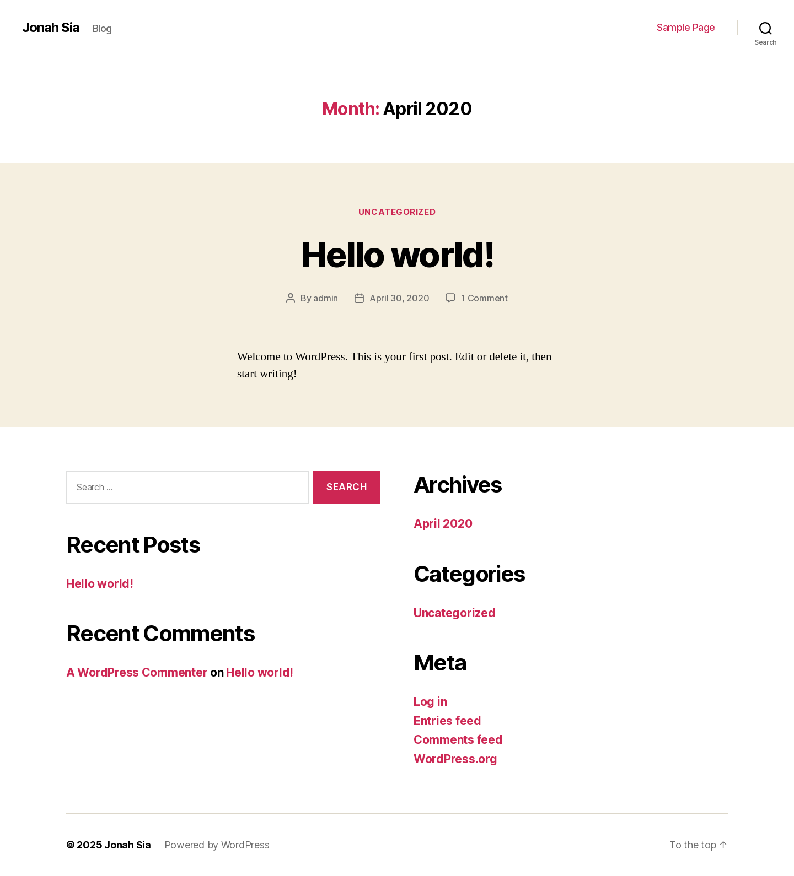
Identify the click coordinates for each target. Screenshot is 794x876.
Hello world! (397, 254)
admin (325, 298)
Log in (430, 702)
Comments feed (458, 740)
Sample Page (686, 27)
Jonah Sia (50, 27)
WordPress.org (455, 759)
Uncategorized (397, 212)
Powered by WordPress (217, 845)
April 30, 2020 (399, 298)
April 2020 (443, 524)
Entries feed (447, 721)
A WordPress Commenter (136, 672)
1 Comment (484, 298)
